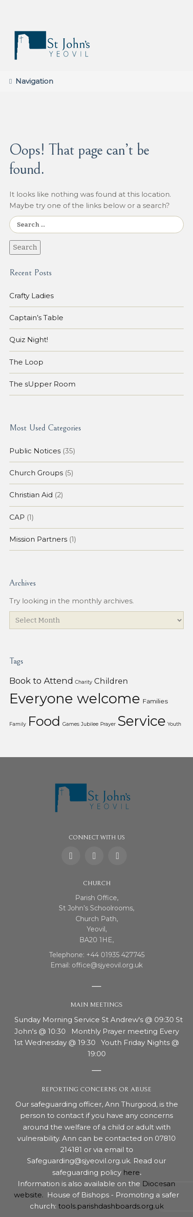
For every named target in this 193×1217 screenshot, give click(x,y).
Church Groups (36, 472)
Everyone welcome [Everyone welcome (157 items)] (74, 698)
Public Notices (35, 450)
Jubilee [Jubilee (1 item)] (89, 724)
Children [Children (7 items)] (111, 681)
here (131, 1172)
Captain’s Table (36, 317)
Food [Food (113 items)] (44, 721)
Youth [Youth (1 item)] (174, 724)
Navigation (34, 81)
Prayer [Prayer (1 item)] (108, 724)
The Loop (26, 362)
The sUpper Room (42, 383)
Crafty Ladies (31, 295)
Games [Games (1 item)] (70, 724)
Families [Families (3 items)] (155, 701)
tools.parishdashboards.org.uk (111, 1206)
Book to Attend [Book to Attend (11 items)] (41, 680)
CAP (17, 517)
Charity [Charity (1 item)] (83, 682)
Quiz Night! (28, 339)
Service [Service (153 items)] (141, 721)
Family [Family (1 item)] (17, 724)
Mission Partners (38, 539)
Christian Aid (31, 494)
